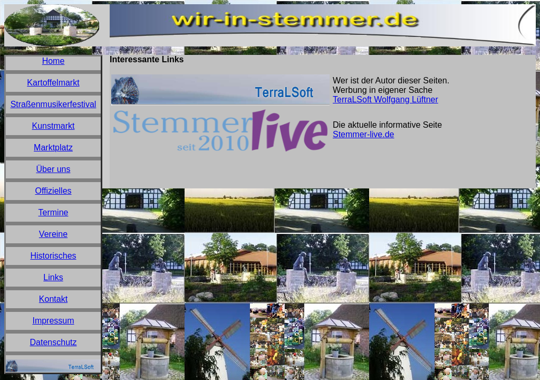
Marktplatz (53, 147)
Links (53, 277)
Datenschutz (53, 342)
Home (53, 60)
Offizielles (53, 190)
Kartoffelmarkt (53, 82)
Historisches (53, 255)
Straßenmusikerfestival (54, 104)
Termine (53, 212)
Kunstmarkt (53, 125)
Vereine (53, 234)
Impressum (53, 320)
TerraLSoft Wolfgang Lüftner (385, 99)
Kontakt (53, 298)
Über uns (53, 169)
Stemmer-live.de (363, 134)
